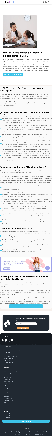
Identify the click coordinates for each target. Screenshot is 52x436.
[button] (43, 2)
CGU (10, 434)
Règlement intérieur (9, 432)
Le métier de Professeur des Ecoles (11, 386)
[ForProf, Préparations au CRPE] (10, 2)
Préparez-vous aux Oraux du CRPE (11, 356)
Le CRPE (5, 370)
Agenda (5, 404)
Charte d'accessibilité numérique (23, 434)
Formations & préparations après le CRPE (12, 364)
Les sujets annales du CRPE (9, 383)
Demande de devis (7, 413)
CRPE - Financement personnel (10, 371)
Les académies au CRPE (8, 400)
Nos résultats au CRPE (8, 396)
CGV (47, 432)
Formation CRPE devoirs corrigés (10, 354)
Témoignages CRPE (8, 398)
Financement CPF (7, 373)
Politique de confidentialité (23, 432)
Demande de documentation (9, 415)
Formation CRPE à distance (9, 352)
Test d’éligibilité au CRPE (9, 379)
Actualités (5, 402)
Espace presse (6, 407)
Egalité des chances (8, 375)
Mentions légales (38, 434)
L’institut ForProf (7, 394)
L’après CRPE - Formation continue (11, 388)
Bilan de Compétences (8, 362)
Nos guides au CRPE (8, 385)
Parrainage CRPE (7, 377)
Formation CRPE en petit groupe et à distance (13, 350)
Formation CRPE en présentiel (10, 349)
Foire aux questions (7, 406)
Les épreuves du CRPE (8, 381)
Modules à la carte (7, 360)
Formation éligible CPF (8, 358)
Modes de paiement (38, 432)
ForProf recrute (7, 417)
